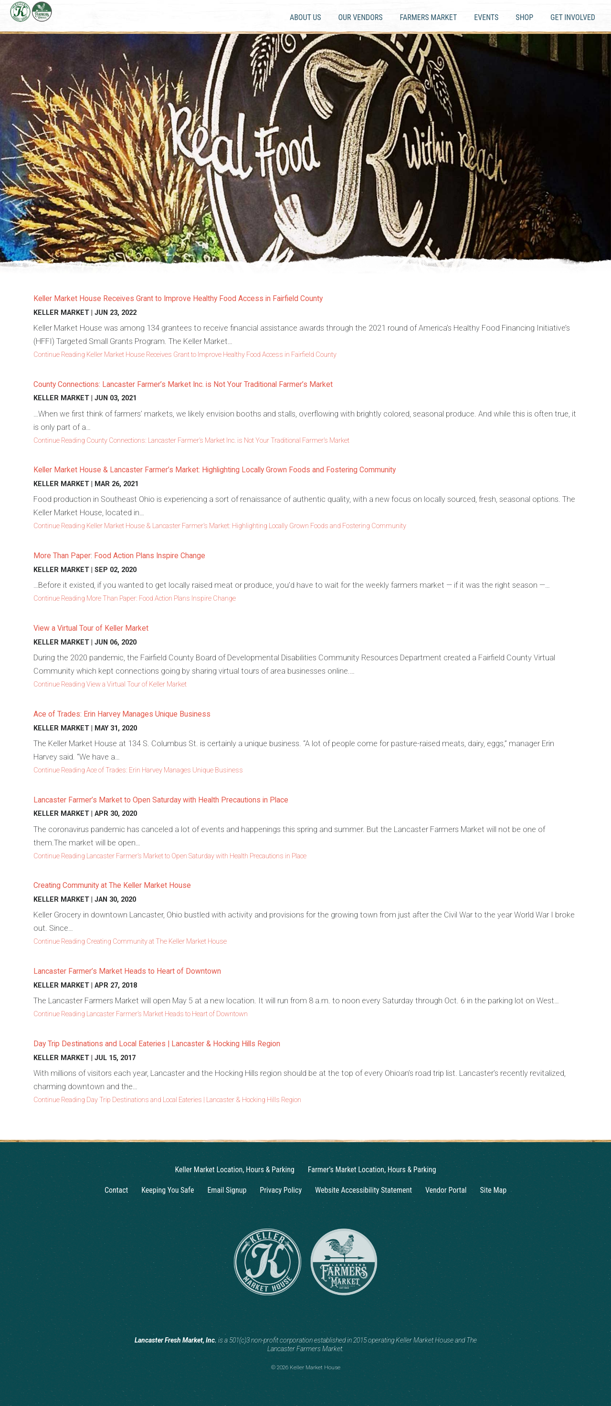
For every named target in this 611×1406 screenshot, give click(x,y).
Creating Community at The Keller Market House (124, 885)
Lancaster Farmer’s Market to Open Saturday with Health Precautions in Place (179, 799)
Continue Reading (185, 355)
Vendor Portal (446, 1190)
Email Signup (226, 1190)
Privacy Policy (281, 1190)
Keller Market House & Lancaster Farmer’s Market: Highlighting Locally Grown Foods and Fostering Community (241, 469)
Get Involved (572, 17)
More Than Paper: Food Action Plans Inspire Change (131, 555)
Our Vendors (360, 17)
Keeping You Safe (167, 1190)
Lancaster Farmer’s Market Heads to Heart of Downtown (139, 971)
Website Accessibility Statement (363, 1190)
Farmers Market (428, 17)
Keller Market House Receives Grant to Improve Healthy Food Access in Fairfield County (199, 298)
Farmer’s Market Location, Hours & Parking (372, 1169)
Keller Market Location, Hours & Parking (234, 1169)
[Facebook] (314, 1317)
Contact (116, 1190)
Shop (524, 17)
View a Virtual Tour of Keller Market (99, 628)
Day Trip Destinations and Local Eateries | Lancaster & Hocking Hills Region (174, 1043)
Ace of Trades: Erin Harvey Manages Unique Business (134, 713)
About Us (305, 17)
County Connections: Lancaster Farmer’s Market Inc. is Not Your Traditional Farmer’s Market (205, 384)
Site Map (493, 1190)
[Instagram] (296, 1317)
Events (486, 17)
